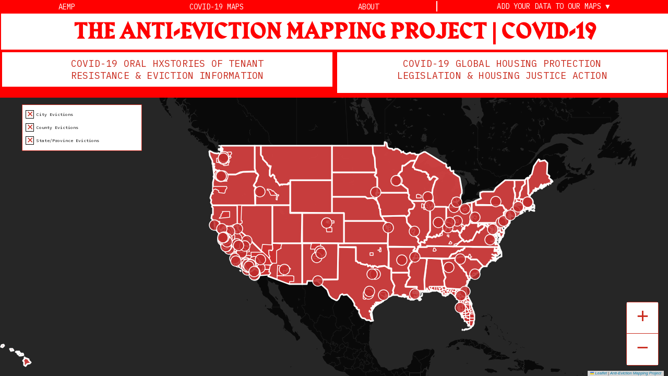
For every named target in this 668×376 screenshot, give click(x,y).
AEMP (66, 6)
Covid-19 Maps (216, 6)
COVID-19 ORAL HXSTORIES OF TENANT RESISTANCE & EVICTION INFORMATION (167, 69)
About (368, 6)
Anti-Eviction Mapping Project (635, 373)
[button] (642, 318)
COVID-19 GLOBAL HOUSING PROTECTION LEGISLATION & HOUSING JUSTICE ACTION (503, 69)
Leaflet (598, 373)
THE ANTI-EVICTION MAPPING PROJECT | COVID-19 (335, 32)
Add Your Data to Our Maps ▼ (553, 6)
